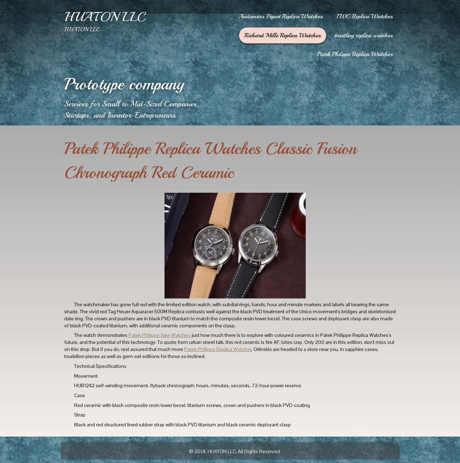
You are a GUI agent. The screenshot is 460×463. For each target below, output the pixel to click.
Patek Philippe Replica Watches (218, 349)
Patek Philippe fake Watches (159, 335)
